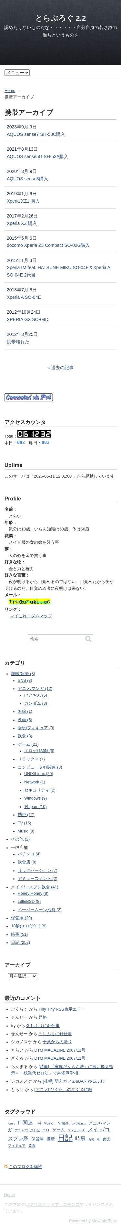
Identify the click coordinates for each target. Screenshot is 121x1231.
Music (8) (26, 831)
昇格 (42, 1017)
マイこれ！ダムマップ (31, 616)
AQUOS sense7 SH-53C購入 (36, 134)
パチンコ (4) (29, 854)
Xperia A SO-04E (24, 297)
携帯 (50, 1139)
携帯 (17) (26, 814)
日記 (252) (20, 942)
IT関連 (25, 1122)
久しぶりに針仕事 (43, 1026)
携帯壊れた (18, 341)
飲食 (31, 1145)
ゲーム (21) (28, 744)
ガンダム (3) (35, 703)
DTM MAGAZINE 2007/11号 (60, 1050)
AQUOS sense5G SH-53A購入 (37, 156)
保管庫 (37, 1139)
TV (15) (24, 823)
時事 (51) (19, 934)
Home (10, 90)
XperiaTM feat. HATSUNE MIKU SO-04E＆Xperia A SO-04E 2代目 (58, 271)
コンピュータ (76, 1130)
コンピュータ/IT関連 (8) (40, 767)
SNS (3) (25, 680)
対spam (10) (35, 806)
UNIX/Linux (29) (38, 774)
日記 (65, 1138)
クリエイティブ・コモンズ (54, 1204)
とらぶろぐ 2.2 (60, 18)
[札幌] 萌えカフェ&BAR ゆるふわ (73, 1081)
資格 (91, 1139)
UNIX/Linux (78, 1123)
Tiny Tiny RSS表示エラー (61, 1009)
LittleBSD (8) (29, 901)
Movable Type (104, 1221)
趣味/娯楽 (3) (23, 673)
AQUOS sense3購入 (27, 178)
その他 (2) (20, 839)
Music (48, 1123)
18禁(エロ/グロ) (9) (28, 926)
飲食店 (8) (27, 862)
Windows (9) (35, 798)
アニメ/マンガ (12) (35, 688)
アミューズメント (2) (37, 878)
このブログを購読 (25, 1167)
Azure (11, 1123)
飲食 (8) (25, 736)
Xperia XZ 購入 (22, 223)
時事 (80, 1138)
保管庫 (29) (21, 918)
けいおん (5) (35, 695)
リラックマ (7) (31, 759)
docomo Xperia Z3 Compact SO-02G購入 (48, 245)
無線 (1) (25, 711)
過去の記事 (62, 367)
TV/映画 (62, 1123)
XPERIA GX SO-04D (27, 319)
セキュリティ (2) (39, 790)
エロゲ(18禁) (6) (39, 751)
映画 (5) (25, 720)
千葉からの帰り (57, 1042)
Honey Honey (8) (33, 893)
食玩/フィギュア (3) (36, 728)
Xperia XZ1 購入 (23, 201)
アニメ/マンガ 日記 (27, 1130)
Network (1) (34, 782)
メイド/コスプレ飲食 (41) (34, 887)
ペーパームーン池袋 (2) (40, 910)
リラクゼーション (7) (37, 870)
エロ (45, 1130)
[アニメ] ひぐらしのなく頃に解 (63, 1089)
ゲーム (58, 1130)
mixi (38, 1123)
